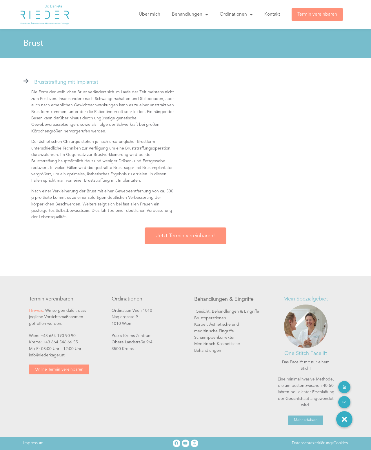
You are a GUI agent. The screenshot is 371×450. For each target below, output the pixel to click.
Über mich (149, 14)
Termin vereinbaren (317, 14)
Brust (33, 43)
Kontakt (272, 14)
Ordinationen (236, 14)
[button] (344, 419)
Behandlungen (190, 14)
